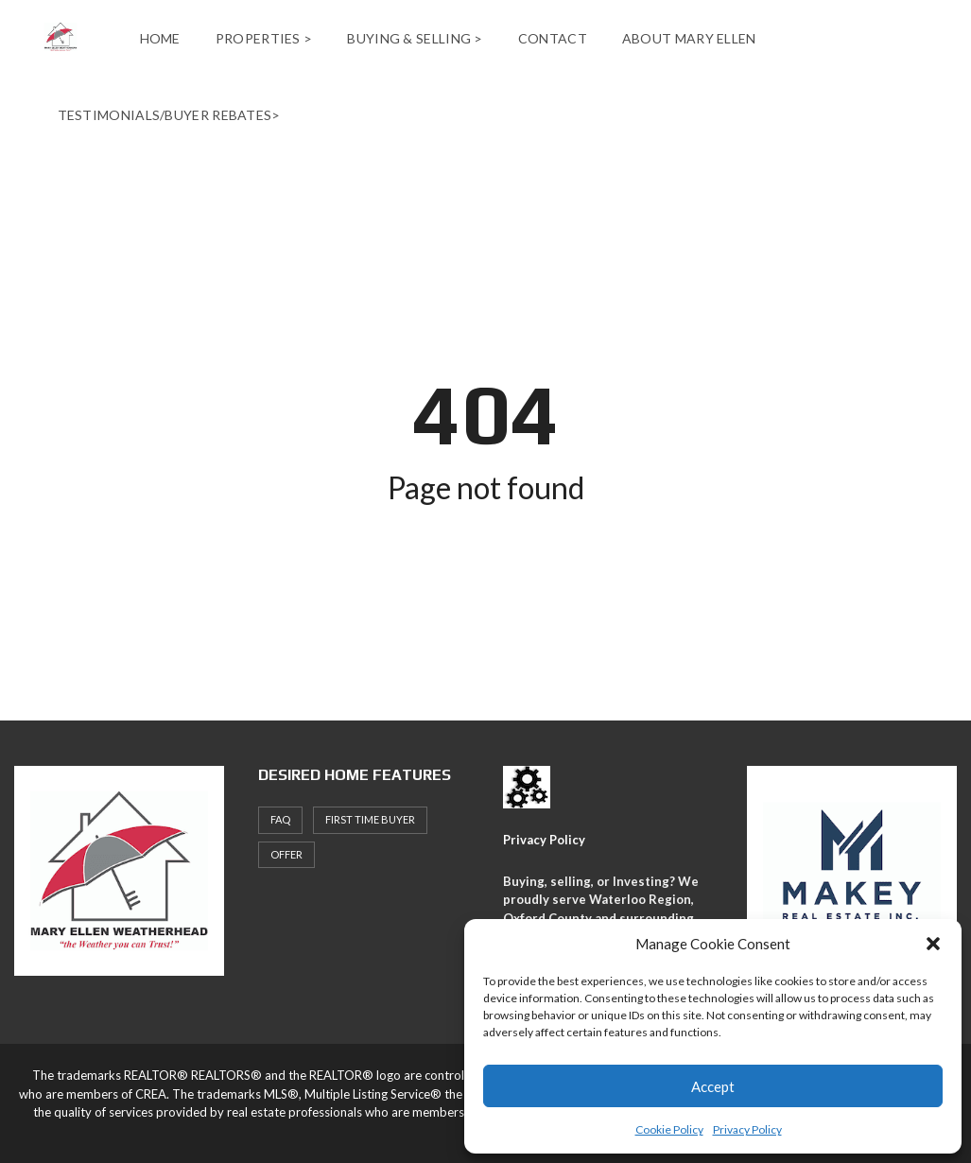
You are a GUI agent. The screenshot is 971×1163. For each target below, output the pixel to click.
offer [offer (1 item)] (286, 854)
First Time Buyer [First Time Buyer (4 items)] (370, 819)
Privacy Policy (747, 1129)
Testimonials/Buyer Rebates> (169, 115)
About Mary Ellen (689, 38)
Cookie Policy (669, 1129)
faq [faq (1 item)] (280, 819)
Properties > (264, 38)
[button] (933, 943)
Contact (552, 38)
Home (160, 38)
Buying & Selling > (414, 38)
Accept (713, 1086)
